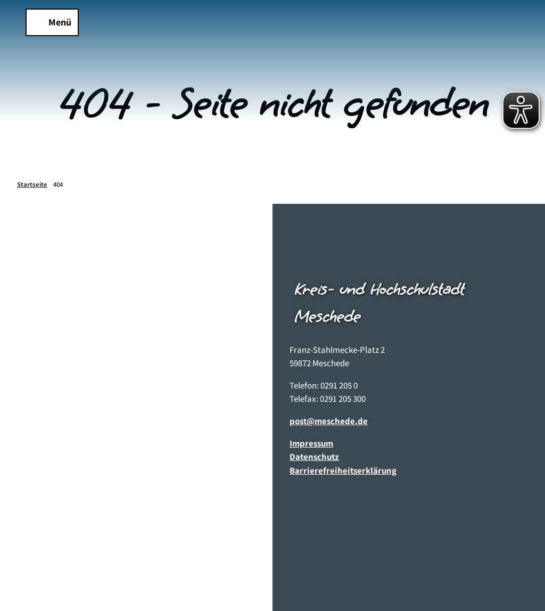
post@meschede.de (329, 421)
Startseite (32, 184)
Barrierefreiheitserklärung (343, 470)
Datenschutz (314, 457)
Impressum (311, 443)
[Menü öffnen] (52, 22)
